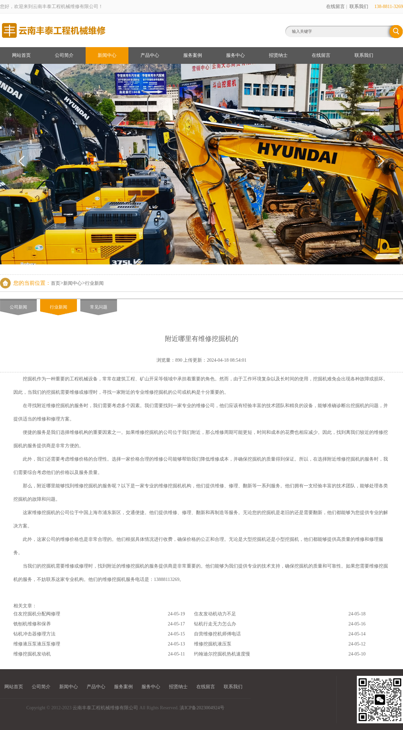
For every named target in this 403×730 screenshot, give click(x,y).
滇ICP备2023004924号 (202, 707)
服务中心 (235, 55)
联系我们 (358, 6)
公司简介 (64, 55)
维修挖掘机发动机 (32, 653)
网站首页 (21, 55)
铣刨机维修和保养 (32, 623)
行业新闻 (94, 283)
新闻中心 (107, 55)
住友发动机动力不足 (215, 613)
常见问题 (98, 307)
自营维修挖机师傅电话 (217, 633)
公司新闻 (18, 307)
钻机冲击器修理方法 (34, 633)
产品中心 (149, 55)
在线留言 (335, 6)
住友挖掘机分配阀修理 (36, 613)
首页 (55, 283)
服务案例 (192, 55)
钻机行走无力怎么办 (215, 623)
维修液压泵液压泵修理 (36, 643)
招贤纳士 (278, 55)
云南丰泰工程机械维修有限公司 (105, 707)
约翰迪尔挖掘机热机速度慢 (222, 653)
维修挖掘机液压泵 (212, 643)
